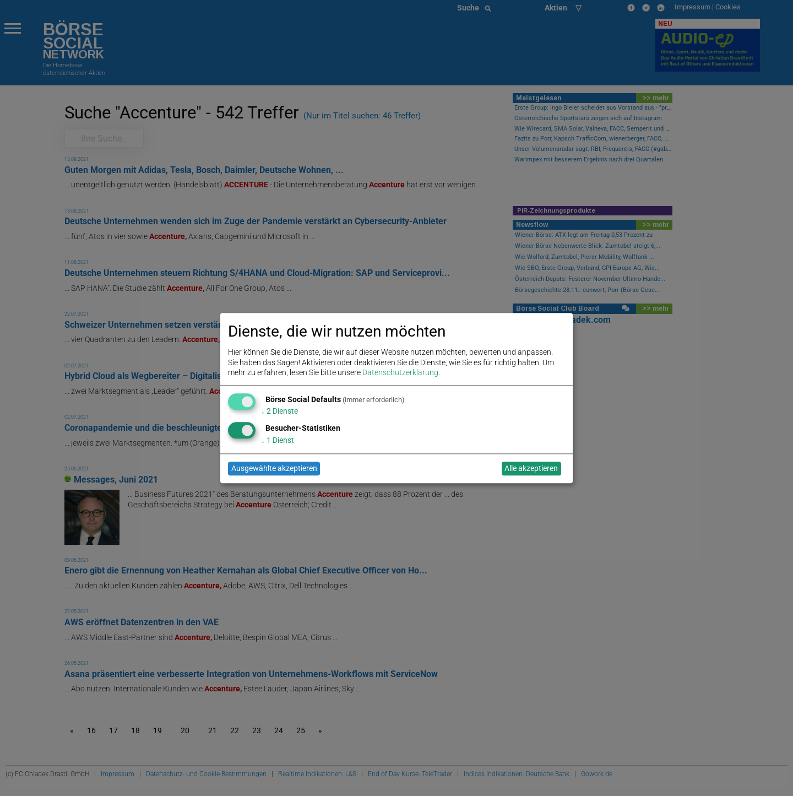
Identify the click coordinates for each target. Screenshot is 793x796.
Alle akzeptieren (531, 468)
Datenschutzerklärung (400, 372)
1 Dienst (277, 440)
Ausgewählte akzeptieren (274, 468)
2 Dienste (279, 411)
